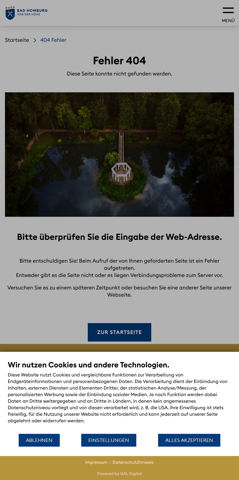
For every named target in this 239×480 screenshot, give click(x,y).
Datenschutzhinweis (133, 462)
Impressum (96, 462)
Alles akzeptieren (189, 440)
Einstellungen (108, 440)
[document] (119, 396)
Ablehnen (39, 440)
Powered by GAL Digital (119, 473)
